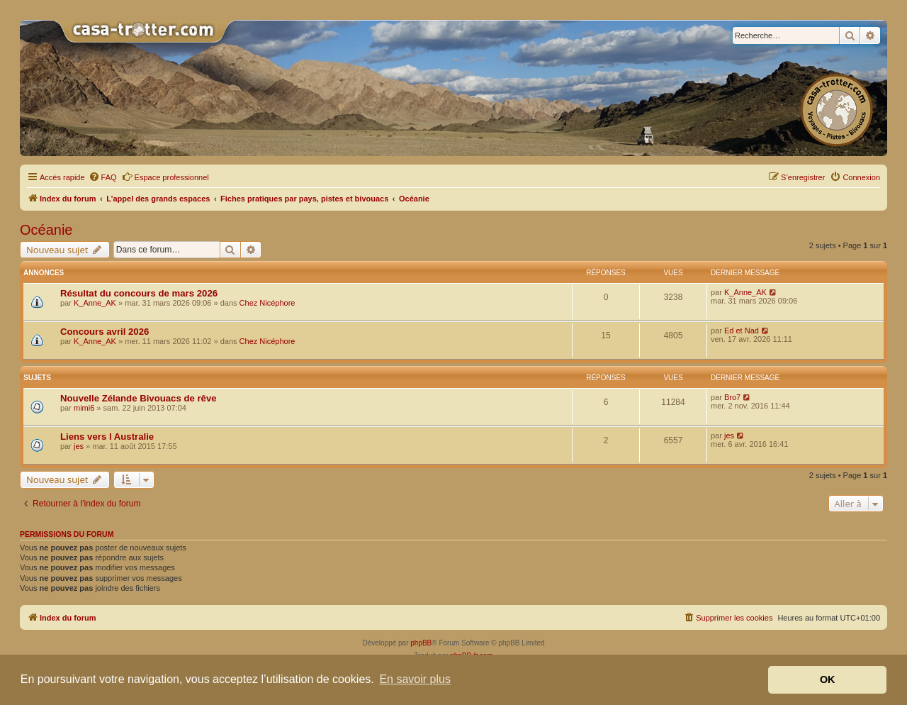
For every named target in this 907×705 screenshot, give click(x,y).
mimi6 (84, 408)
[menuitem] (103, 177)
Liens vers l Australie (107, 436)
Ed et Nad (741, 330)
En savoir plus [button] (415, 679)
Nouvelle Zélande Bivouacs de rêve (138, 398)
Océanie (46, 230)
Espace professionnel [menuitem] (165, 177)
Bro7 (732, 397)
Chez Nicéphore (267, 303)
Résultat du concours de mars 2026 (139, 293)
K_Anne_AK (95, 303)
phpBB (421, 643)
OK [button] (827, 679)
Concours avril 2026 (104, 331)
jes (79, 446)
